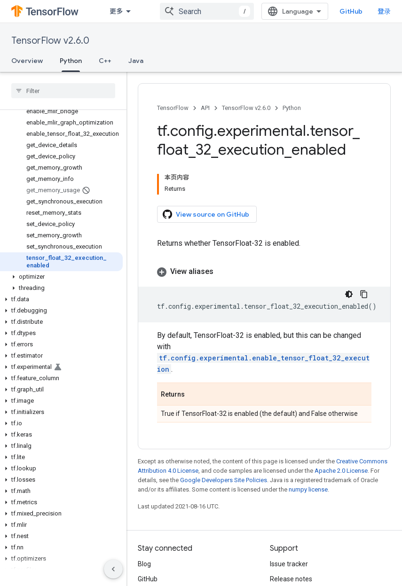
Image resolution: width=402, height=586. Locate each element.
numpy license (308, 489)
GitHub (351, 11)
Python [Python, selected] (71, 60)
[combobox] (207, 11)
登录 (384, 11)
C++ (105, 60)
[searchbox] (63, 90)
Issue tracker (289, 564)
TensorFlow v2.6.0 (50, 41)
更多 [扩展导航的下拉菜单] (116, 11)
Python (292, 107)
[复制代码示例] (363, 294)
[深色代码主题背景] (348, 294)
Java (135, 60)
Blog (144, 564)
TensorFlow (173, 107)
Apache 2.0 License (341, 470)
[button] (61, 276)
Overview (27, 60)
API (205, 107)
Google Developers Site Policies (223, 480)
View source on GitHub (206, 214)
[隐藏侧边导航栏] (113, 569)
